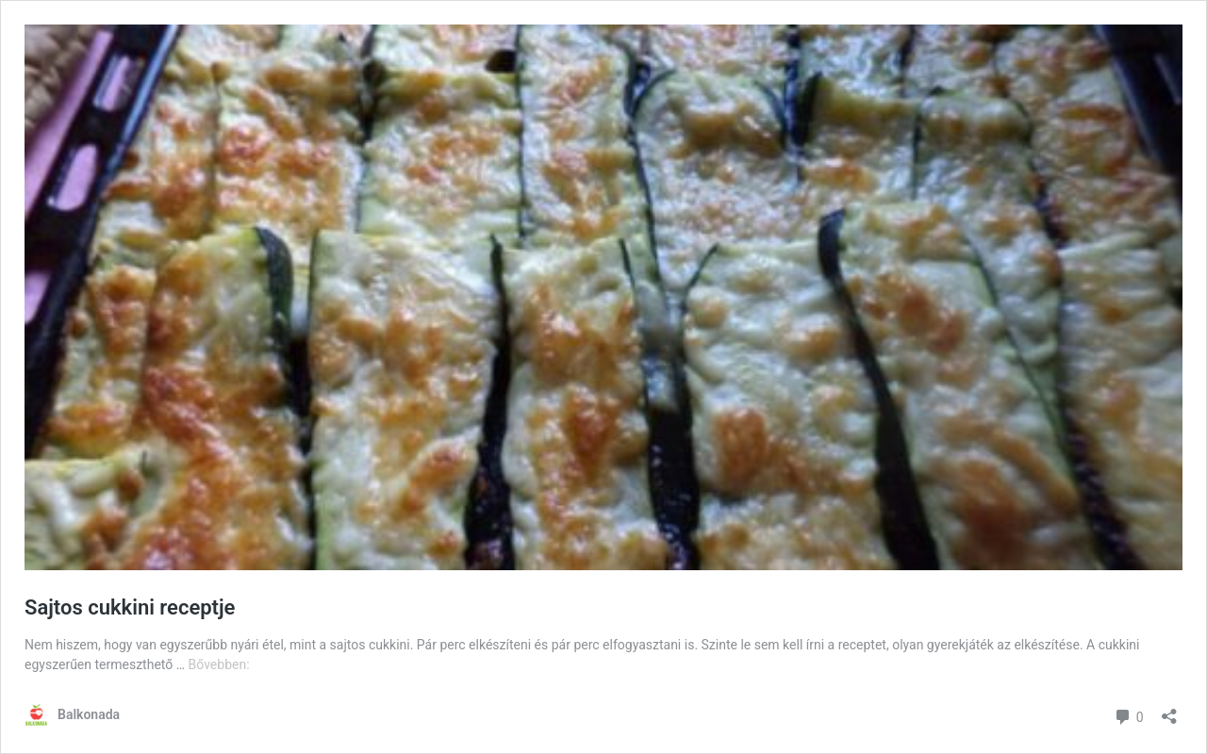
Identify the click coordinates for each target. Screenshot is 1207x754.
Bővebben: (219, 664)
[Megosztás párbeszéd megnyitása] (1169, 710)
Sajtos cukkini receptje (130, 607)
